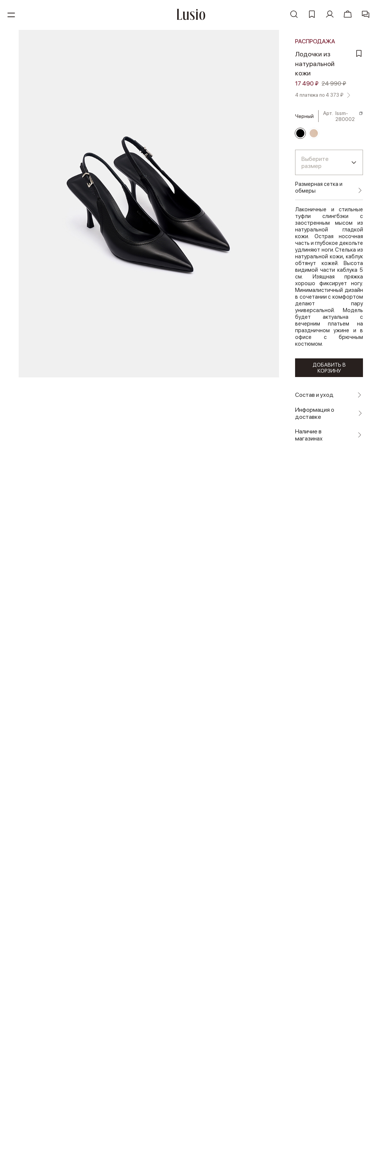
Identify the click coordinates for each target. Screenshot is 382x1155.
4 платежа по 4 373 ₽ (321, 94)
